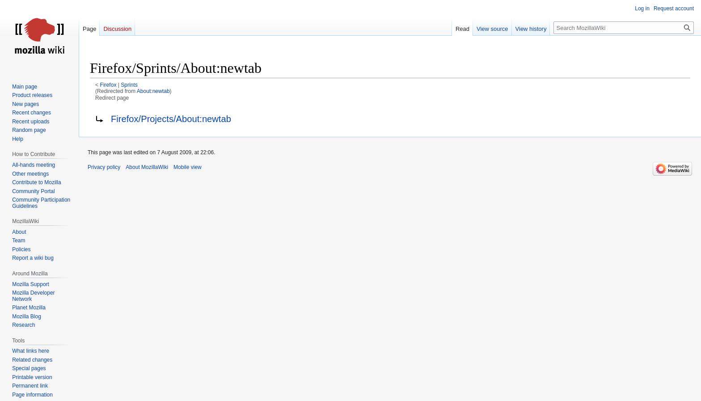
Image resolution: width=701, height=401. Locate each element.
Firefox (108, 85)
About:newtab (153, 91)
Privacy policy (104, 167)
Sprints (129, 85)
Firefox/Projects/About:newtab (171, 119)
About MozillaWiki (147, 167)
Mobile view (187, 167)
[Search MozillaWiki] (623, 27)
